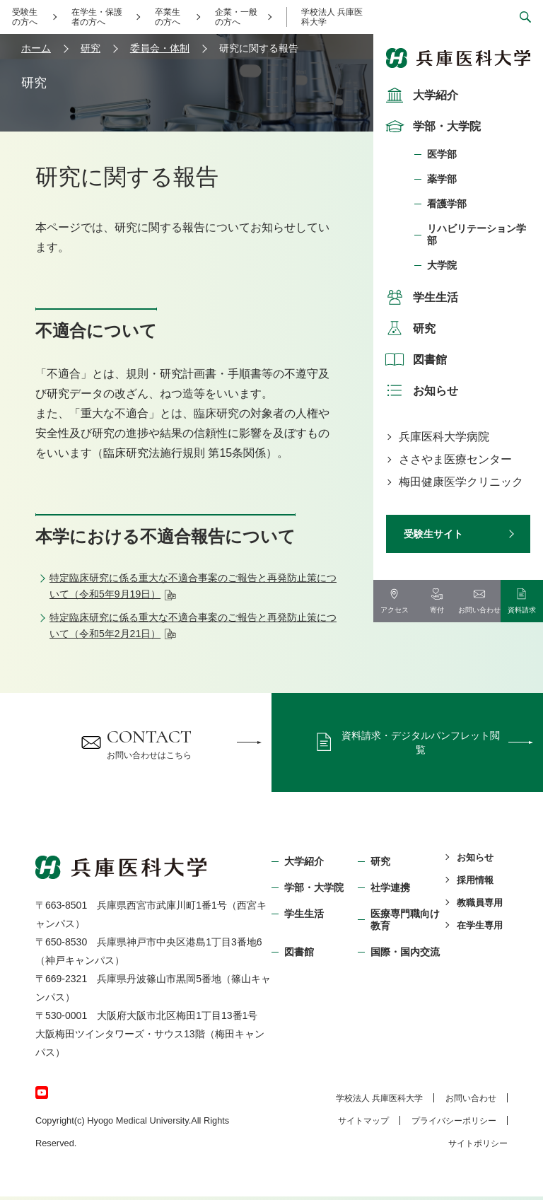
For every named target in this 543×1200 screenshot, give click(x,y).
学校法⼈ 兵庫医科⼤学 (379, 1102)
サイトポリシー (478, 1147)
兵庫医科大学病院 (444, 437)
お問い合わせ (470, 1102)
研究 (409, 328)
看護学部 (447, 203)
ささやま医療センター (455, 459)
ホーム (36, 48)
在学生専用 (480, 928)
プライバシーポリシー (453, 1124)
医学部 (442, 154)
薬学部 (442, 179)
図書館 (414, 359)
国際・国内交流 (405, 954)
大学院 (442, 265)
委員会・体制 (159, 48)
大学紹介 (420, 94)
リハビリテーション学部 (476, 234)
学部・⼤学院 (314, 890)
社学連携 (390, 890)
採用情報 (475, 883)
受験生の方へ (24, 17)
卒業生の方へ (167, 17)
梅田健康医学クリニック (461, 482)
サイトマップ (363, 1124)
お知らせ (420, 390)
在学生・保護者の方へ (96, 17)
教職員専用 (480, 905)
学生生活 (420, 297)
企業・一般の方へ (236, 17)
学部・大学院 (431, 126)
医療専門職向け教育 (405, 922)
